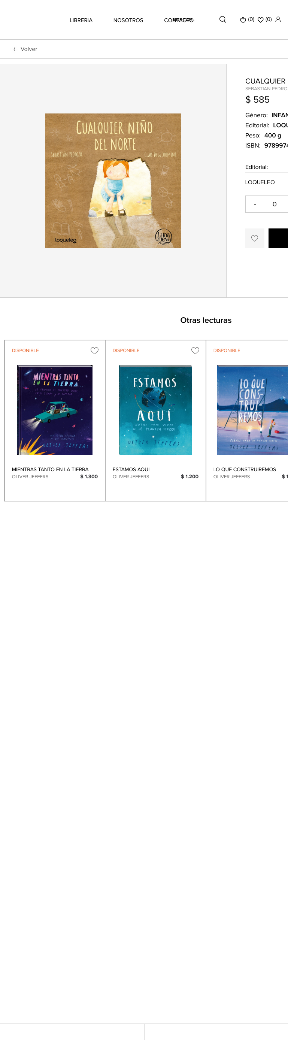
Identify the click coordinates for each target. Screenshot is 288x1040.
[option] (113, 208)
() (265, 19)
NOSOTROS (128, 20)
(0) (247, 19)
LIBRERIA (81, 20)
